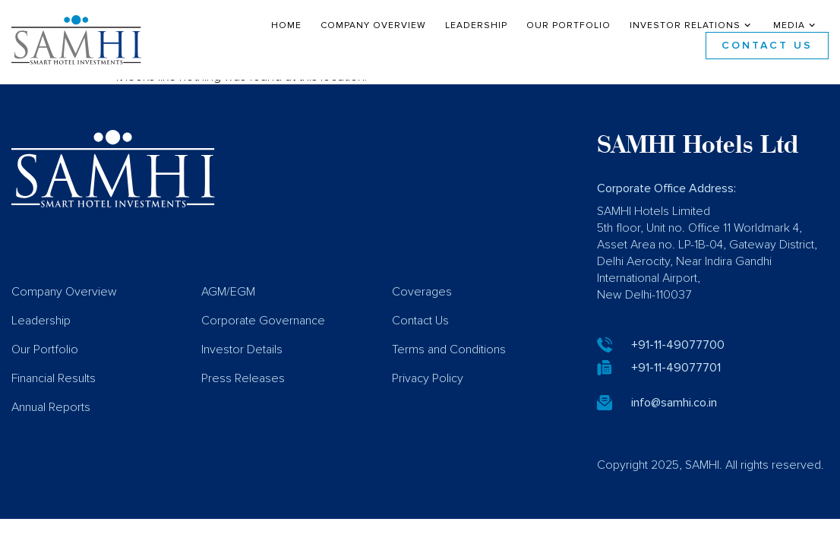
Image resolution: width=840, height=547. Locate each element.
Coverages (422, 302)
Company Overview (373, 26)
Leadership (476, 26)
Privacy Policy (427, 389)
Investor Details (242, 360)
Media (796, 26)
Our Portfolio (568, 26)
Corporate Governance (263, 331)
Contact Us (767, 45)
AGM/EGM (228, 302)
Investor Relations (692, 26)
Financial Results (53, 389)
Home (286, 26)
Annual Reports (50, 417)
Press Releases (243, 389)
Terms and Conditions (449, 360)
